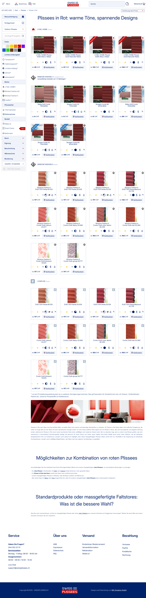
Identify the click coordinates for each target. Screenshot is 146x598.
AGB (55, 544)
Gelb (55, 471)
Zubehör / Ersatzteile (12, 164)
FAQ (55, 554)
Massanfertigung (11, 17)
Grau (53, 478)
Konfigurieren (49, 67)
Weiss (46, 478)
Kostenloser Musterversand (93, 544)
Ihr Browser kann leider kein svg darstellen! (55, 37)
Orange (62, 471)
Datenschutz (58, 550)
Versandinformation (90, 547)
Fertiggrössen (10, 23)
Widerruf (85, 554)
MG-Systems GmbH (119, 590)
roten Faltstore (83, 513)
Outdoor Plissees (11, 29)
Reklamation (87, 550)
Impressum (57, 547)
